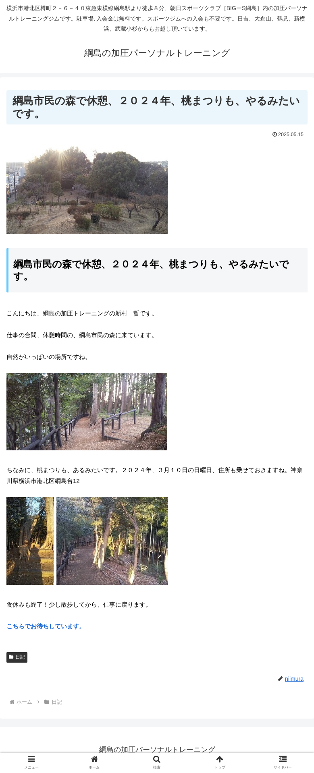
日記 (17, 657)
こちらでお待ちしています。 (45, 626)
